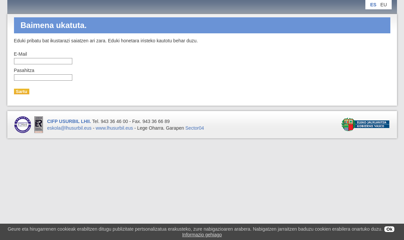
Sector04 (195, 128)
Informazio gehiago (202, 234)
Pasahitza (24, 70)
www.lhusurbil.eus (114, 128)
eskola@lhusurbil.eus (69, 128)
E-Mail (20, 54)
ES (373, 4)
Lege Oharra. (151, 128)
